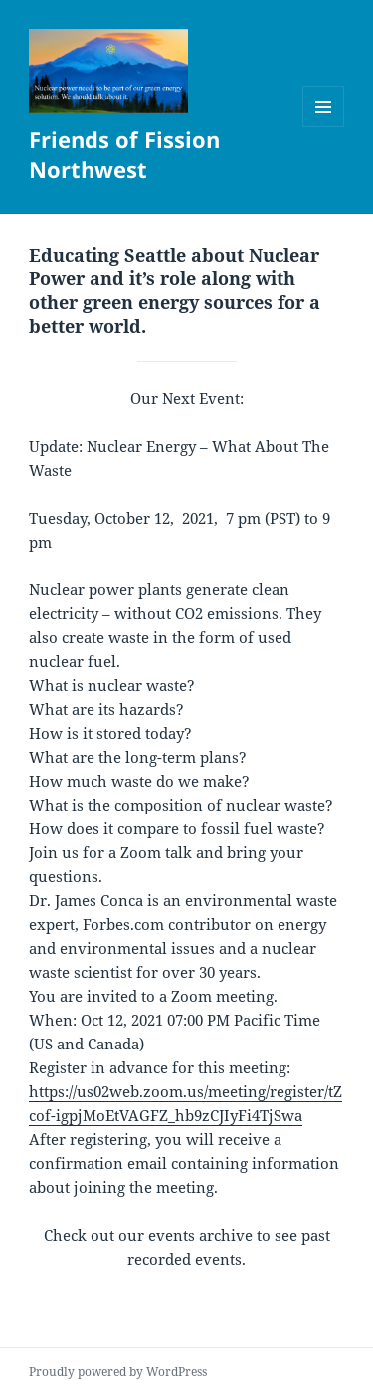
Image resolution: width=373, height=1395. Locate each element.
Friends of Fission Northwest (124, 154)
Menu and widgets (323, 126)
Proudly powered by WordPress (118, 1371)
